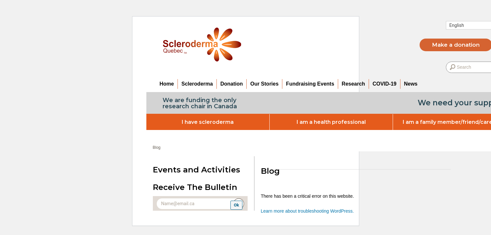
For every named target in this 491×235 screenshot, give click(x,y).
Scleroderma (197, 84)
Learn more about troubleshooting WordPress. (307, 211)
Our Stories (264, 84)
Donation (231, 84)
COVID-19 (385, 84)
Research (353, 84)
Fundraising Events (310, 84)
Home (167, 84)
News (411, 84)
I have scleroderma (208, 122)
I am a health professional (331, 122)
